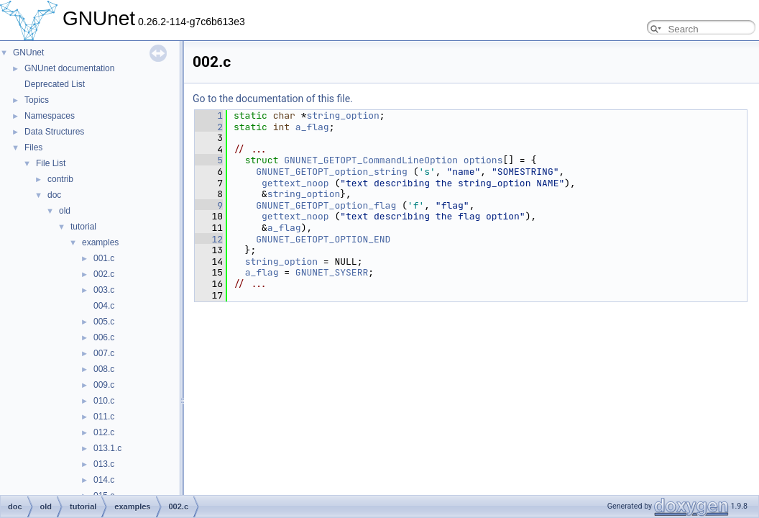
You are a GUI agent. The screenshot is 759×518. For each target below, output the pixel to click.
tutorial (83, 227)
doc (54, 195)
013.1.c (107, 448)
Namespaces (49, 116)
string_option (342, 115)
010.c (103, 401)
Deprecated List (54, 84)
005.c (103, 322)
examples (100, 242)
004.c (103, 306)
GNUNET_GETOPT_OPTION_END (323, 239)
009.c (103, 385)
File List (50, 163)
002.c (103, 274)
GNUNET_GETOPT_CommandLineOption (371, 160)
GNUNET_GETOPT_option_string (332, 171)
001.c (103, 258)
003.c (103, 290)
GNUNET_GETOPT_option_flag (326, 205)
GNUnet (28, 52)
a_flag (312, 127)
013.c (103, 464)
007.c (103, 353)
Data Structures (54, 132)
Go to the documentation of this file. (273, 98)
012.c (103, 432)
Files (33, 147)
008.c (103, 369)
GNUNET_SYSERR (331, 272)
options (483, 160)
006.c (103, 337)
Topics (36, 100)
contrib (60, 179)
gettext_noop (295, 183)
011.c (103, 417)
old (64, 211)
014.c (103, 480)
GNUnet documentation (69, 68)
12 (209, 239)
